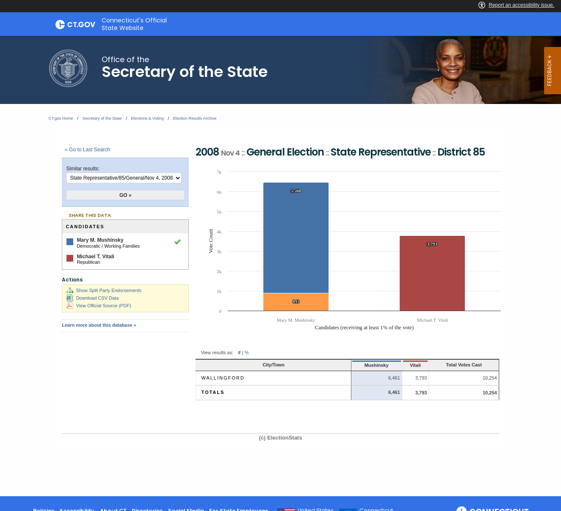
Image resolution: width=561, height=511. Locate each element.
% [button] (246, 352)
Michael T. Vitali (95, 257)
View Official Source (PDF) (98, 305)
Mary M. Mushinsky (100, 240)
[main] (280, 266)
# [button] (239, 352)
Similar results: (82, 169)
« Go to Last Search (87, 150)
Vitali (386, 365)
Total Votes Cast (451, 364)
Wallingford (222, 377)
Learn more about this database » (99, 325)
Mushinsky (342, 365)
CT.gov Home (61, 118)
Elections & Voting (147, 118)
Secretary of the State (102, 118)
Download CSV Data (92, 298)
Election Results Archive (194, 118)
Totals (212, 392)
